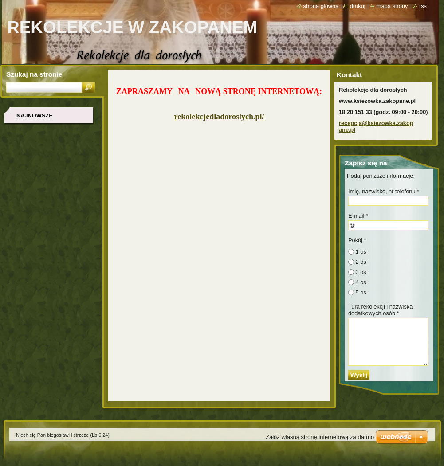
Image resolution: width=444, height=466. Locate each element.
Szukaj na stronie (34, 74)
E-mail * (358, 215)
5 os (361, 292)
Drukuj (357, 6)
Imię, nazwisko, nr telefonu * (383, 191)
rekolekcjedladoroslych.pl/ (219, 116)
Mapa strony (392, 6)
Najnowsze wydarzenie (35, 118)
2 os (361, 261)
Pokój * (357, 240)
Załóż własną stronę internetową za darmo (320, 437)
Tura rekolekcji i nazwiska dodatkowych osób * (380, 310)
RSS (423, 6)
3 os (361, 272)
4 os (361, 282)
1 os (361, 251)
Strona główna (321, 6)
